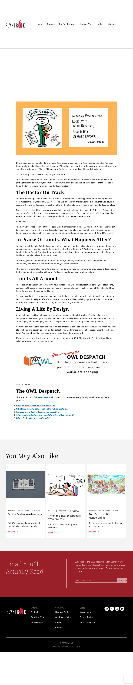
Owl (17, 58)
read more (13, 531)
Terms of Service (87, 622)
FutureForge (37, 622)
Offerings (50, 24)
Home (39, 24)
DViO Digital (76, 646)
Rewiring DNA (37, 617)
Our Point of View (67, 24)
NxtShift (35, 612)
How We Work (85, 24)
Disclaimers (85, 612)
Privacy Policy (86, 617)
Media (99, 24)
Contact (112, 24)
